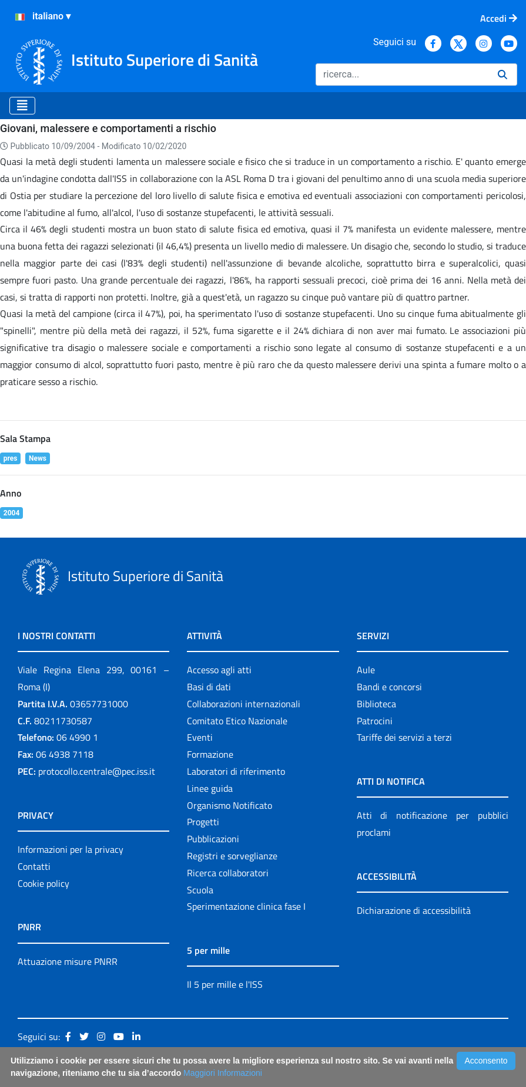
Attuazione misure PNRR (68, 961)
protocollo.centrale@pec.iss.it (96, 771)
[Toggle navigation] (22, 105)
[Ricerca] (402, 74)
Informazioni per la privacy (70, 849)
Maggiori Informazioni (222, 1073)
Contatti (34, 866)
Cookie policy (43, 883)
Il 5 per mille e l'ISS (225, 984)
